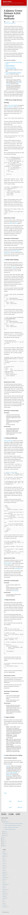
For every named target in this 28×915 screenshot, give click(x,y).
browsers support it (8, 563)
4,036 (18, 814)
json (3, 880)
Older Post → (20, 801)
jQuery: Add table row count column (11, 827)
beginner (4, 856)
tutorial (4, 905)
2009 (3, 843)
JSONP (7, 63)
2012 (3, 837)
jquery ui (4, 879)
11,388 (11, 814)
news (4, 886)
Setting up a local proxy (10, 67)
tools (3, 903)
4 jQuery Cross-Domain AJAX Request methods (14, 823)
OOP (4, 887)
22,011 (3, 814)
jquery (10, 23)
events (4, 863)
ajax (8, 21)
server (16, 223)
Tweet (5, 793)
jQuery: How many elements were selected (13, 825)
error (3, 861)
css (3, 858)
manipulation (5, 884)
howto (4, 867)
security (4, 896)
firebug (4, 865)
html (3, 868)
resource (4, 894)
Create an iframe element (11, 472)
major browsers (9, 106)
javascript (6, 23)
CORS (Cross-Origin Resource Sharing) (14, 62)
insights (4, 872)
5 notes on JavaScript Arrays (10, 829)
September (5, 821)
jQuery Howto (7, 1)
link (3, 882)
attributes (4, 854)
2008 (3, 845)
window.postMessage (10, 65)
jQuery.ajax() (8, 775)
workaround (5, 906)
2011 (3, 839)
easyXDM (8, 766)
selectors (4, 898)
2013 (3, 820)
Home (10, 801)
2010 (3, 841)
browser (11, 223)
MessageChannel (18, 568)
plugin (4, 891)
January (4, 835)
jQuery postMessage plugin (11, 772)
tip (3, 901)
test (3, 899)
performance (5, 889)
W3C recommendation (13, 105)
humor (4, 870)
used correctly (15, 590)
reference (13, 23)
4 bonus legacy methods (11, 68)
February (5, 833)
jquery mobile (5, 877)
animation (4, 853)
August (4, 831)
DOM (4, 860)
